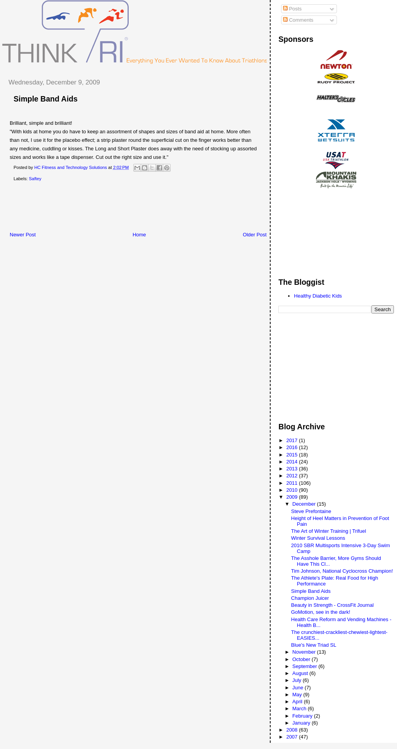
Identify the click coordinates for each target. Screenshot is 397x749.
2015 (292, 455)
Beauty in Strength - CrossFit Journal (332, 605)
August (300, 673)
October (302, 659)
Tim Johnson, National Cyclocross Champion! (342, 571)
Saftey (35, 178)
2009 (292, 497)
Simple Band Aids (46, 99)
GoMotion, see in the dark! (320, 612)
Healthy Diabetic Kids (318, 296)
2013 (292, 469)
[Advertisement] (143, 208)
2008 (292, 730)
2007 (292, 737)
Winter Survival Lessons (318, 538)
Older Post (254, 235)
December (304, 504)
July (297, 680)
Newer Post (23, 235)
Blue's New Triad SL (314, 645)
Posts (292, 9)
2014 (292, 462)
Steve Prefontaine (311, 511)
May (297, 694)
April (298, 701)
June (298, 687)
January (302, 723)
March (300, 708)
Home (139, 235)
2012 (292, 476)
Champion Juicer (310, 598)
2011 (292, 483)
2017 (292, 440)
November (304, 652)
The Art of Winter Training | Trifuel (328, 531)
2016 (292, 447)
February (303, 716)
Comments (298, 20)
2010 (292, 490)
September (305, 666)
